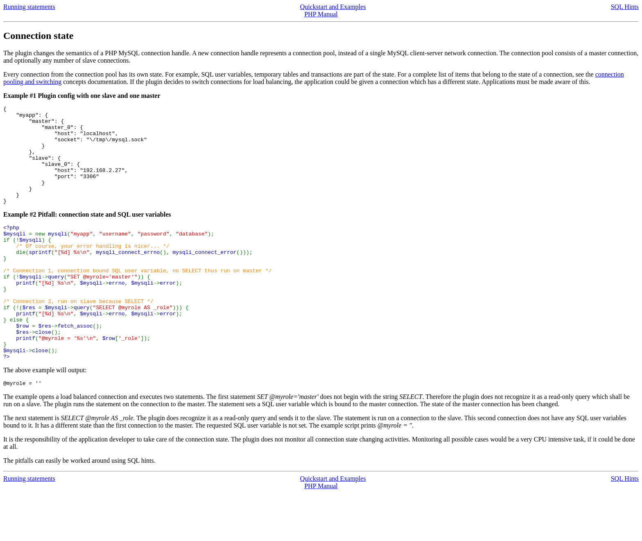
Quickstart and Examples (333, 6)
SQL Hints (625, 6)
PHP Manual (321, 14)
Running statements (29, 6)
